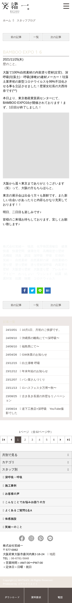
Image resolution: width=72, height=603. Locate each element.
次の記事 (55, 37)
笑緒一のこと (13, 527)
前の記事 (16, 37)
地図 (52, 554)
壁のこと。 (10, 64)
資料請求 (36, 597)
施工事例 (11, 485)
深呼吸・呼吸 (13, 477)
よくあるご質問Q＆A (18, 510)
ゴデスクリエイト (28, 583)
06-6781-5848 (20, 558)
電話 (60, 597)
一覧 (36, 37)
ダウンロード (12, 597)
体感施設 (11, 519)
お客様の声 (12, 494)
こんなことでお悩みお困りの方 (25, 502)
